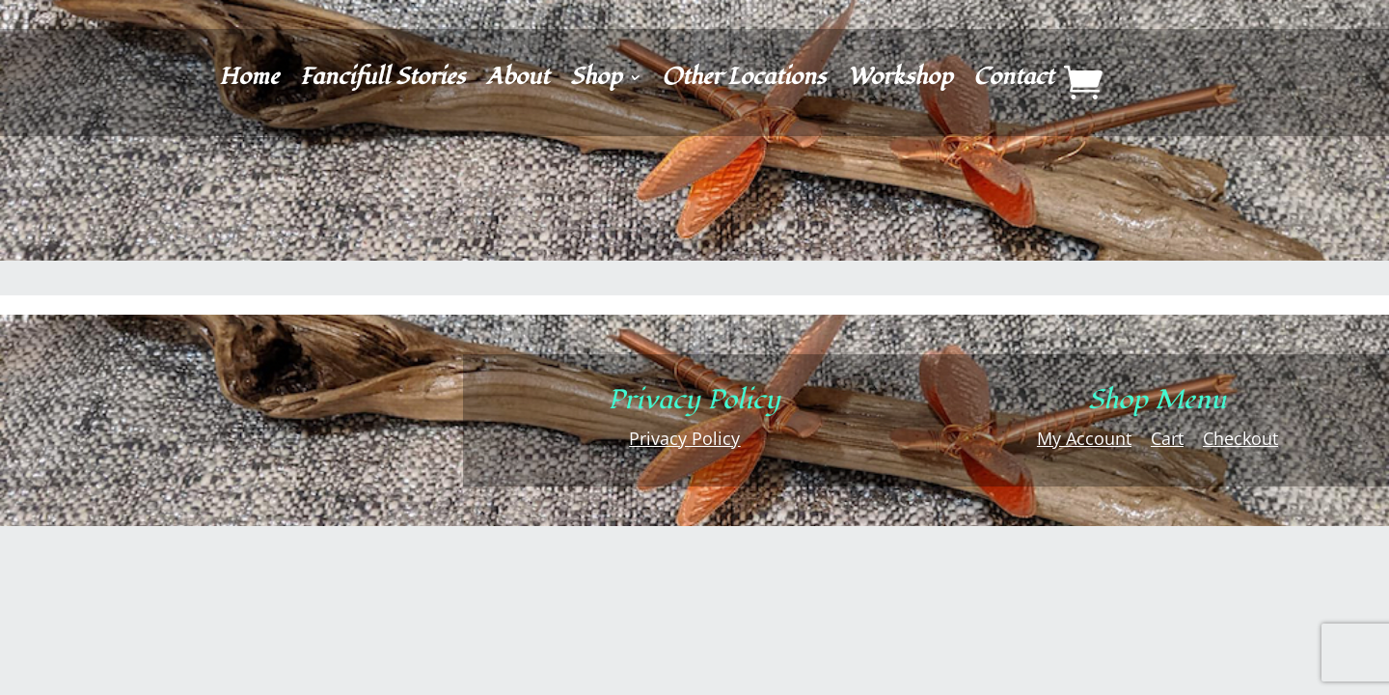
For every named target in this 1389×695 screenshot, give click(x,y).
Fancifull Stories (382, 81)
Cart (1167, 438)
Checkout (1240, 438)
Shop (595, 81)
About (517, 81)
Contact (1013, 81)
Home (249, 81)
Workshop (899, 81)
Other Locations (744, 81)
